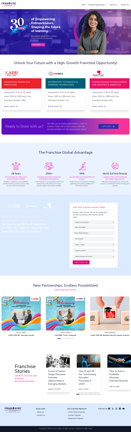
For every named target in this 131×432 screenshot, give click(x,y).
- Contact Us (40, 415)
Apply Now (108, 126)
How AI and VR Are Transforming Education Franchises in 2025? (87, 377)
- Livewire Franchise (74, 415)
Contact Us (125, 5)
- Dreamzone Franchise (75, 418)
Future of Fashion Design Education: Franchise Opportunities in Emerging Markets (57, 377)
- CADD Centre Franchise (76, 412)
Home (83, 5)
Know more (11, 106)
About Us (113, 5)
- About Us (40, 412)
